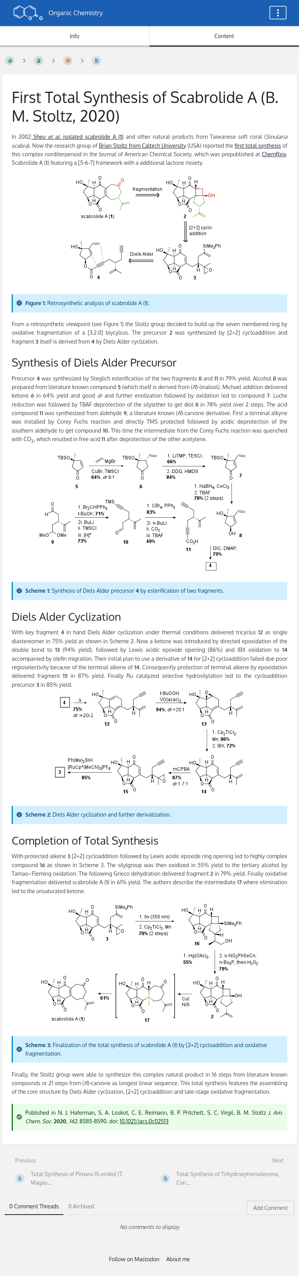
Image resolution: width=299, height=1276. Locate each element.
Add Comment (270, 1207)
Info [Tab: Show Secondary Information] (74, 36)
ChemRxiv (274, 154)
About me (178, 1259)
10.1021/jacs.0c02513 (144, 1121)
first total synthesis (258, 145)
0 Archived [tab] (81, 1206)
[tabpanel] (149, 1227)
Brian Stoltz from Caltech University (142, 145)
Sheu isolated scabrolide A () (77, 136)
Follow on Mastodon (134, 1259)
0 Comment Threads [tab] (34, 1206)
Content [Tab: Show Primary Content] (224, 36)
